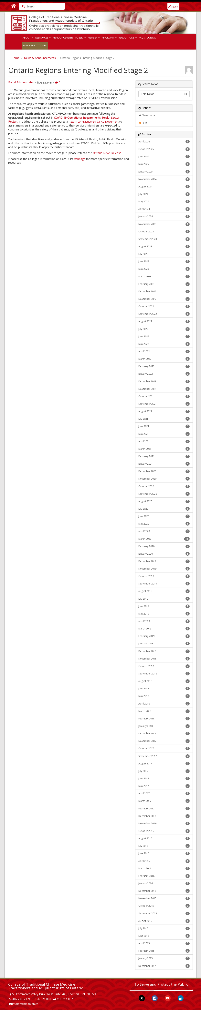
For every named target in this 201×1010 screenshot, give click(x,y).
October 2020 (164, 486)
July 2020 (164, 509)
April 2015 (164, 943)
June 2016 (164, 853)
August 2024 (164, 186)
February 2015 (164, 951)
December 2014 (164, 966)
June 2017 (164, 778)
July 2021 (164, 419)
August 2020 (164, 501)
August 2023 (164, 246)
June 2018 (164, 688)
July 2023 (164, 254)
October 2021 (164, 396)
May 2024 (164, 201)
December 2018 (164, 651)
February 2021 (164, 456)
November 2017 (164, 741)
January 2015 (164, 958)
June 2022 (164, 336)
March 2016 (164, 868)
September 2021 (164, 404)
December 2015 (164, 891)
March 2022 (164, 359)
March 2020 (164, 539)
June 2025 (164, 156)
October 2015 (164, 906)
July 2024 (164, 194)
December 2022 (164, 291)
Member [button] (94, 37)
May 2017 (164, 786)
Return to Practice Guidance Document (94, 121)
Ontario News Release (107, 153)
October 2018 (164, 666)
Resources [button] (43, 37)
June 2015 (164, 936)
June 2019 (164, 606)
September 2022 (164, 314)
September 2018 (164, 673)
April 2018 (164, 703)
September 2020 (164, 494)
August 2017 (164, 763)
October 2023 (164, 231)
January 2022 (164, 374)
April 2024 (164, 209)
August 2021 (164, 411)
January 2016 (164, 883)
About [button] (28, 37)
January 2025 (164, 171)
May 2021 (164, 434)
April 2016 (164, 861)
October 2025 (164, 149)
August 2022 (164, 321)
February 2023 (164, 284)
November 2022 (164, 299)
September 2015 (164, 913)
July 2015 (164, 928)
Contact (152, 37)
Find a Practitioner (35, 45)
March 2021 (164, 449)
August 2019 (164, 591)
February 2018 (164, 718)
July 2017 (164, 771)
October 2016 (164, 831)
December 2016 (164, 816)
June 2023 (164, 261)
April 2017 (164, 793)
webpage (79, 159)
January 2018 (164, 726)
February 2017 (164, 808)
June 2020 (164, 516)
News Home (146, 115)
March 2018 (164, 711)
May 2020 (164, 524)
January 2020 (164, 554)
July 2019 (164, 599)
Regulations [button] (128, 37)
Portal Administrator (21, 82)
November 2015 (164, 898)
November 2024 (164, 179)
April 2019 (164, 621)
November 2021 (164, 389)
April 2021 (164, 441)
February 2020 (164, 546)
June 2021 (164, 426)
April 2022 (164, 351)
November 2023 (164, 224)
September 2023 (164, 239)
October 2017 (164, 748)
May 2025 (164, 164)
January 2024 (164, 216)
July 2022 (164, 329)
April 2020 (164, 531)
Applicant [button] (109, 37)
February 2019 (164, 636)
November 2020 (164, 479)
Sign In (173, 6)
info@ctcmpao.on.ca (25, 1004)
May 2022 (164, 344)
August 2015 (164, 921)
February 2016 (164, 876)
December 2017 (164, 733)
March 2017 (164, 801)
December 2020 (164, 471)
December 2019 (164, 561)
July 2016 (164, 846)
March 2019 (164, 628)
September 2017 (164, 756)
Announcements (63, 37)
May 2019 (164, 614)
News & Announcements (40, 58)
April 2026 (164, 141)
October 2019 (164, 576)
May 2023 (164, 269)
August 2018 (164, 681)
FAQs (142, 37)
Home (15, 58)
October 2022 (164, 306)
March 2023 (164, 276)
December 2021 (164, 381)
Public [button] (80, 37)
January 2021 (164, 464)
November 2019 (164, 569)
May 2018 (164, 696)
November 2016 (164, 823)
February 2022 (164, 366)
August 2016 (164, 838)
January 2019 (164, 643)
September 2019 (164, 583)
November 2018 (164, 658)
